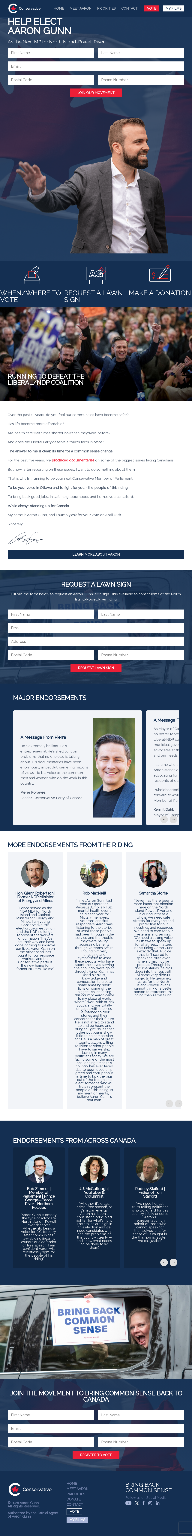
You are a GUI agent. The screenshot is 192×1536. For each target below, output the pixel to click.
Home (59, 8)
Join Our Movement (96, 93)
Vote (151, 8)
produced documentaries (73, 460)
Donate (74, 1499)
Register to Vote (96, 1455)
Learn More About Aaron (96, 554)
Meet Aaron (81, 8)
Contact (129, 8)
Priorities (106, 8)
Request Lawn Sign (96, 668)
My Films (174, 8)
